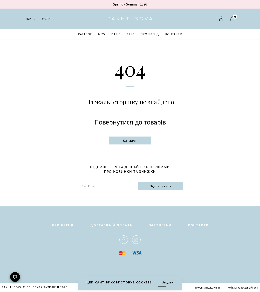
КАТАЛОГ (85, 34)
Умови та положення (207, 287)
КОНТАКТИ (173, 34)
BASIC (116, 34)
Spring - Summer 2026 (130, 4)
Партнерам (160, 225)
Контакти (198, 225)
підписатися (161, 186)
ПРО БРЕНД (150, 34)
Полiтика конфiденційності (242, 287)
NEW (101, 34)
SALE (130, 34)
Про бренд (63, 225)
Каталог (130, 140)
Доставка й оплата (111, 225)
